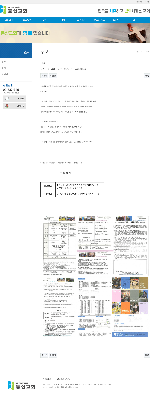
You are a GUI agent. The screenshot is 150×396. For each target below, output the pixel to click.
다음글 (53, 76)
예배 (63, 20)
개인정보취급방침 (62, 379)
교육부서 (81, 20)
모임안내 (117, 20)
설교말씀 (27, 20)
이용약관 (47, 379)
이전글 (44, 76)
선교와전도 (99, 20)
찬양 (45, 20)
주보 (3, 62)
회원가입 (138, 2)
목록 (147, 76)
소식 (135, 20)
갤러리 (4, 74)
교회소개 (9, 20)
